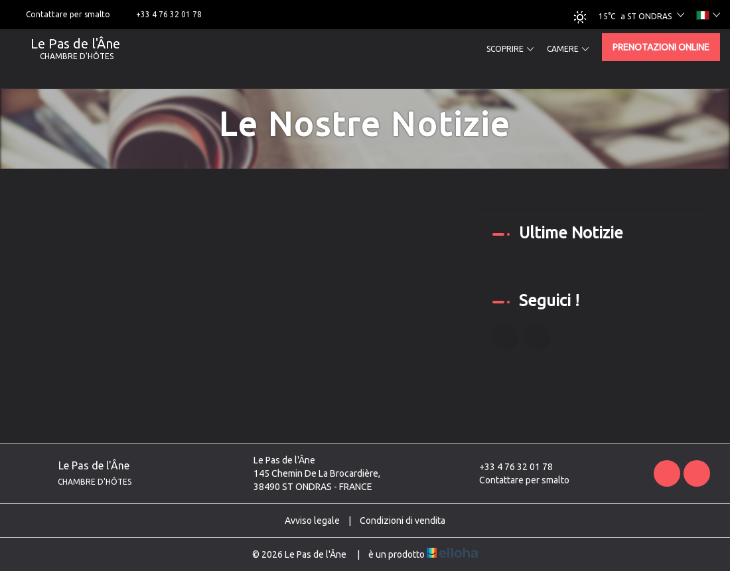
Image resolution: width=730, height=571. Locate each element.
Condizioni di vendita (402, 520)
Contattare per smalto (516, 480)
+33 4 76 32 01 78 (508, 467)
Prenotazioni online (661, 47)
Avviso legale (312, 520)
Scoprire (510, 49)
